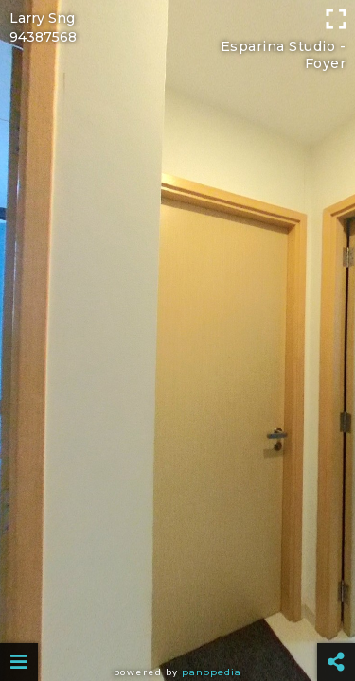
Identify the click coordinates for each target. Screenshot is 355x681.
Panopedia (211, 672)
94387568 (43, 36)
